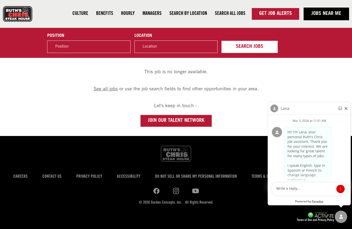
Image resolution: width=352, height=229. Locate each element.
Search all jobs (230, 13)
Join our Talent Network (176, 120)
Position (55, 36)
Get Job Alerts (275, 13)
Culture (80, 13)
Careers (20, 177)
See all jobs (106, 89)
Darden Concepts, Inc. (166, 203)
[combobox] (176, 47)
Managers (152, 13)
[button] (211, 47)
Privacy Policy (89, 177)
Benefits (104, 13)
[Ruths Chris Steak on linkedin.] (156, 191)
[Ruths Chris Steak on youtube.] (176, 191)
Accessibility (128, 177)
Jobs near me (326, 13)
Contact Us (52, 177)
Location (143, 36)
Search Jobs (249, 46)
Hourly (128, 13)
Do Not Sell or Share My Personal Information (196, 177)
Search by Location (188, 13)
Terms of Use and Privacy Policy (315, 220)
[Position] (88, 47)
